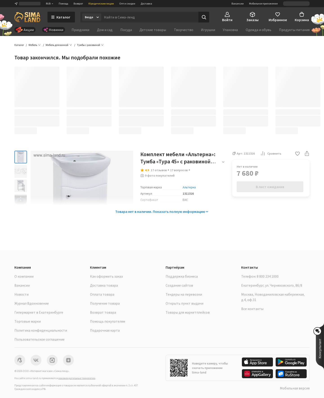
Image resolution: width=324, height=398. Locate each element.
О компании (24, 276)
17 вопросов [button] (179, 170)
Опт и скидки (127, 3)
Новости (21, 294)
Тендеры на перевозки (184, 294)
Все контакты (252, 308)
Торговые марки (27, 321)
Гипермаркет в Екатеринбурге (38, 312)
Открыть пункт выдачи (184, 303)
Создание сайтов (179, 285)
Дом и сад (104, 29)
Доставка (146, 3)
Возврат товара (103, 312)
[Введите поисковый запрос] (149, 17)
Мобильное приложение (263, 3)
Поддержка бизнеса (182, 276)
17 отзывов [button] (159, 170)
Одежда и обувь (258, 29)
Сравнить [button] (270, 153)
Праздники (80, 29)
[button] (297, 154)
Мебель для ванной (57, 45)
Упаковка (230, 29)
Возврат (78, 3)
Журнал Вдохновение (31, 303)
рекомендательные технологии (76, 378)
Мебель (33, 45)
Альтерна (189, 187)
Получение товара (105, 303)
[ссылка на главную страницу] (27, 17)
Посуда (126, 29)
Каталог (19, 45)
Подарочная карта (105, 330)
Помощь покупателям (107, 321)
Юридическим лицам (101, 3)
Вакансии (238, 3)
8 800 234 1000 (268, 276)
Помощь (63, 3)
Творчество (183, 29)
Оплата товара (102, 294)
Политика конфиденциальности (40, 330)
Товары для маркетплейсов (188, 312)
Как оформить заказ (106, 276)
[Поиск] (203, 17)
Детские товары (153, 29)
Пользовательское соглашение (39, 339)
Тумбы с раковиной (88, 45)
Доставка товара (104, 285)
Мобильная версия (295, 388)
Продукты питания (294, 29)
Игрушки (208, 29)
